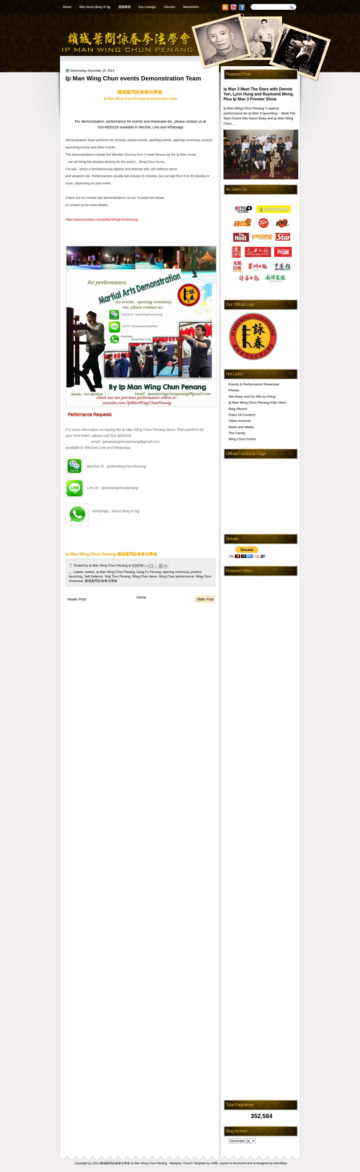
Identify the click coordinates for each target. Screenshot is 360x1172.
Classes (169, 7)
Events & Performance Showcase (253, 384)
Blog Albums (237, 409)
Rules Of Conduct (241, 415)
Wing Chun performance (176, 576)
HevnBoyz (280, 1163)
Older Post (205, 599)
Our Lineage (147, 7)
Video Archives (239, 421)
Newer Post (77, 599)
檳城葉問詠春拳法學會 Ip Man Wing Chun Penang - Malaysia (140, 1163)
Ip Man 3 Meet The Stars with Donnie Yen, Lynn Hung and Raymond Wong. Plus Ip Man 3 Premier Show (259, 94)
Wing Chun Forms (242, 439)
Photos (233, 390)
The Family (236, 433)
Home (67, 7)
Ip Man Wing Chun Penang (108, 565)
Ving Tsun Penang (117, 576)
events (89, 572)
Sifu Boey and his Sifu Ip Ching (251, 396)
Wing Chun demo (144, 576)
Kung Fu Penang (149, 572)
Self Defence (93, 576)
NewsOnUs (191, 7)
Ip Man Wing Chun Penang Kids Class (257, 402)
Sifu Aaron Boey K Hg (94, 7)
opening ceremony (175, 572)
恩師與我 (124, 7)
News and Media (241, 427)
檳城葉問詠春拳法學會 (101, 581)
